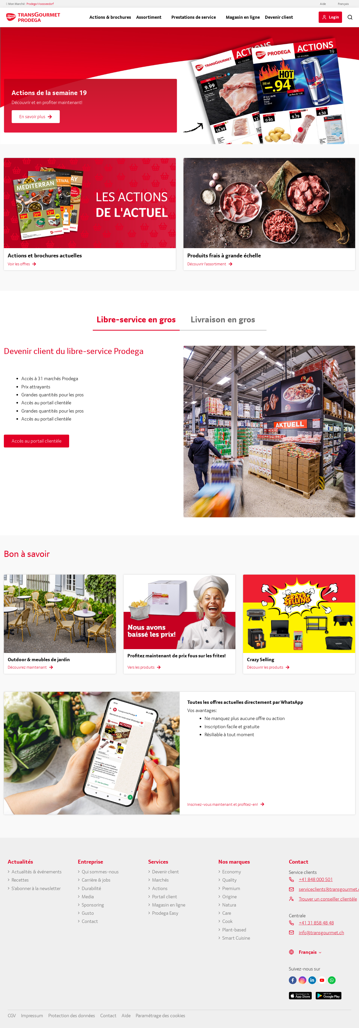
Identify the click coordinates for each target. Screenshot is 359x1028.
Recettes (20, 880)
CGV (12, 1015)
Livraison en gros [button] (223, 319)
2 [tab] (308, 129)
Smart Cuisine (236, 938)
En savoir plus (35, 116)
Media (88, 896)
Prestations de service (193, 17)
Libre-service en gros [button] (136, 319)
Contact (90, 921)
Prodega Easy (165, 913)
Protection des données (71, 1015)
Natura (229, 905)
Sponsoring (93, 905)
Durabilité (91, 888)
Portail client (164, 896)
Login (334, 17)
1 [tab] (300, 129)
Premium (231, 888)
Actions (160, 888)
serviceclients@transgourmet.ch (325, 889)
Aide (323, 4)
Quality (229, 880)
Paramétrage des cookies (160, 1015)
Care (226, 913)
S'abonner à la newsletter (36, 888)
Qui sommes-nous (100, 871)
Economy (231, 871)
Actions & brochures (110, 17)
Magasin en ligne (243, 17)
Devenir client (279, 17)
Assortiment (148, 17)
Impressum (32, 1015)
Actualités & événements (37, 871)
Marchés (160, 880)
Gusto (88, 913)
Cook (227, 921)
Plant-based (234, 929)
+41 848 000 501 (316, 879)
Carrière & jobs (96, 880)
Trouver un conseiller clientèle (325, 899)
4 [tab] (323, 129)
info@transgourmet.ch (321, 932)
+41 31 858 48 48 (316, 923)
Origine (229, 896)
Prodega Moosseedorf (40, 4)
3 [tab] (315, 129)
